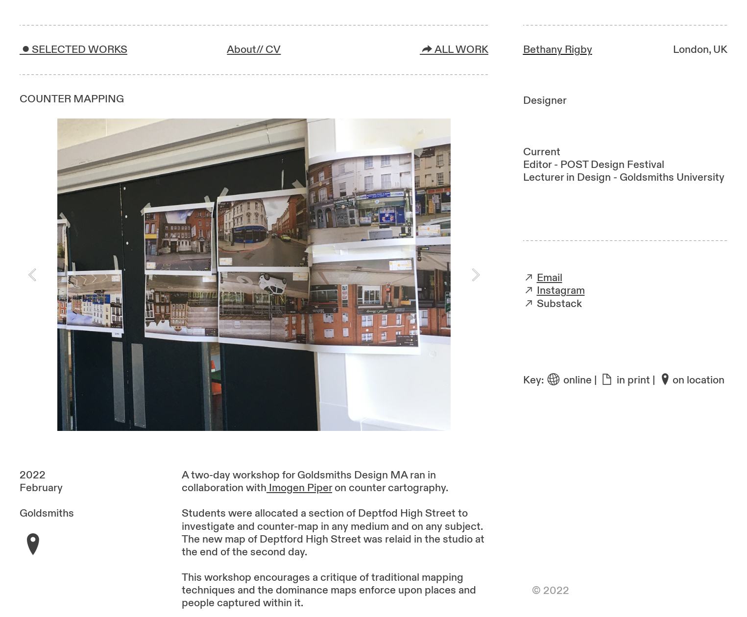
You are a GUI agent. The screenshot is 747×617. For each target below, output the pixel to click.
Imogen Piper (299, 488)
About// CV (254, 49)
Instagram (561, 290)
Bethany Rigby (557, 49)
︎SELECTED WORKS (73, 49)
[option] (254, 275)
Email (549, 278)
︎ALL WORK (454, 49)
